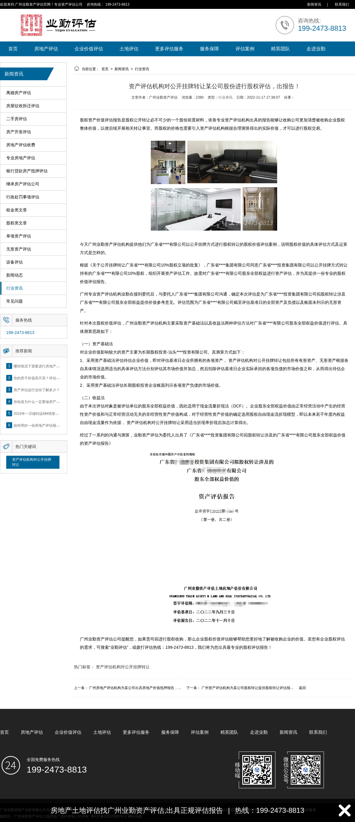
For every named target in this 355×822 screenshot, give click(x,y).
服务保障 (209, 48)
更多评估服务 (169, 48)
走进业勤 (315, 48)
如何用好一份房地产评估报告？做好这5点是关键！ (54, 425)
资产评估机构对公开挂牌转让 (31, 462)
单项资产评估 (18, 236)
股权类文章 (16, 223)
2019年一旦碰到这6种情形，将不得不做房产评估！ (54, 413)
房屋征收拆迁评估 (22, 105)
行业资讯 (14, 288)
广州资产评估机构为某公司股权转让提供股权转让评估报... (247, 688)
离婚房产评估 (18, 92)
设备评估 (14, 262)
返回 (302, 688)
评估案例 (244, 48)
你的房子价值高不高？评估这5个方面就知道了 (50, 378)
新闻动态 (14, 275)
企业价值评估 (89, 48)
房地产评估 (46, 48)
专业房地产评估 (20, 158)
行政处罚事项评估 (22, 197)
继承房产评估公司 (22, 184)
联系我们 (342, 4)
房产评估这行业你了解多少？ (37, 390)
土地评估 (129, 48)
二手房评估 (16, 119)
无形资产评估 (18, 249)
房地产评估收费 (20, 145)
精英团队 (280, 48)
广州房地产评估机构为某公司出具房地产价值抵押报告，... (135, 688)
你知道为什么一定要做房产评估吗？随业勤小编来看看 (56, 401)
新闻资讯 (314, 4)
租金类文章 (16, 210)
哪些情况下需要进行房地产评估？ (40, 366)
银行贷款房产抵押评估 (27, 171)
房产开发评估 (18, 132)
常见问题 (14, 301)
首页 (13, 48)
